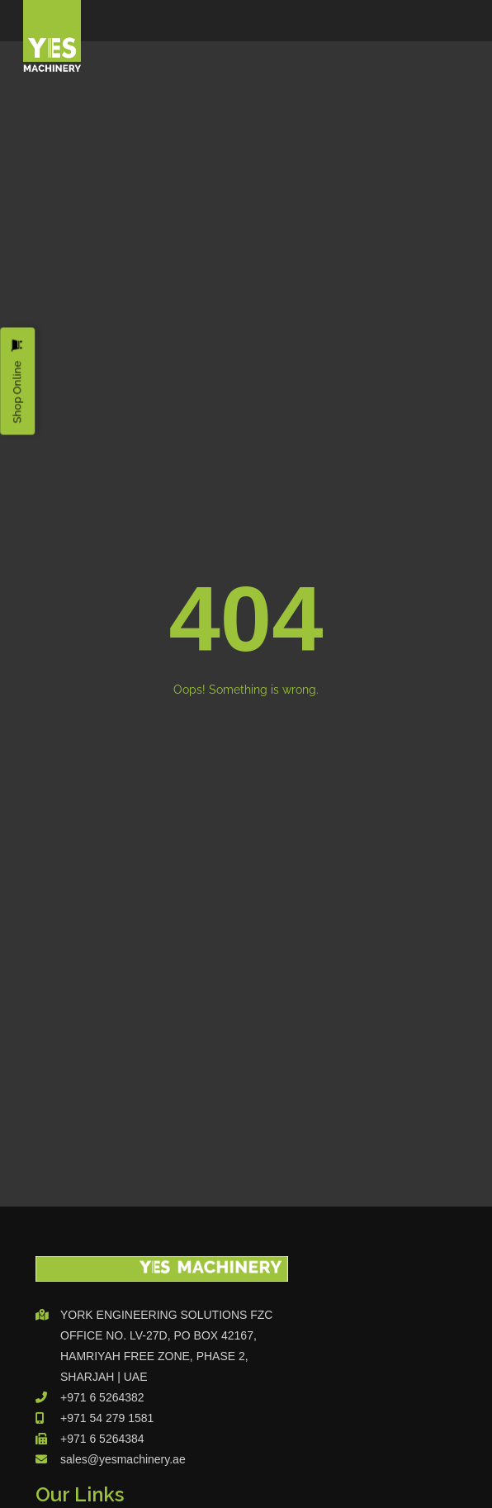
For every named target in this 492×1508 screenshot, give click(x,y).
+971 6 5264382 (102, 1397)
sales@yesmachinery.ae (123, 1459)
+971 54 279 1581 (107, 1418)
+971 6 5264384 (102, 1438)
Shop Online (17, 381)
